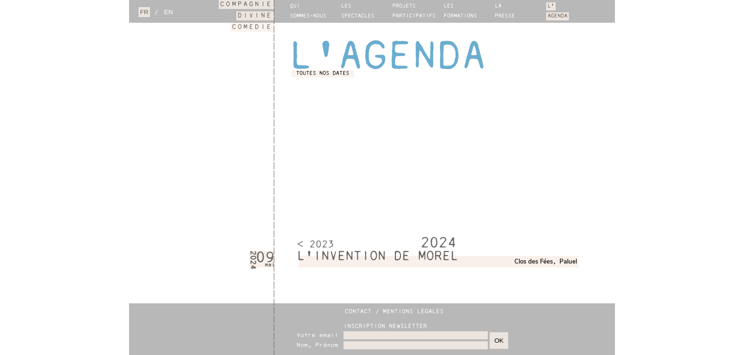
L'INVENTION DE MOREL (377, 257)
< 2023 (315, 245)
